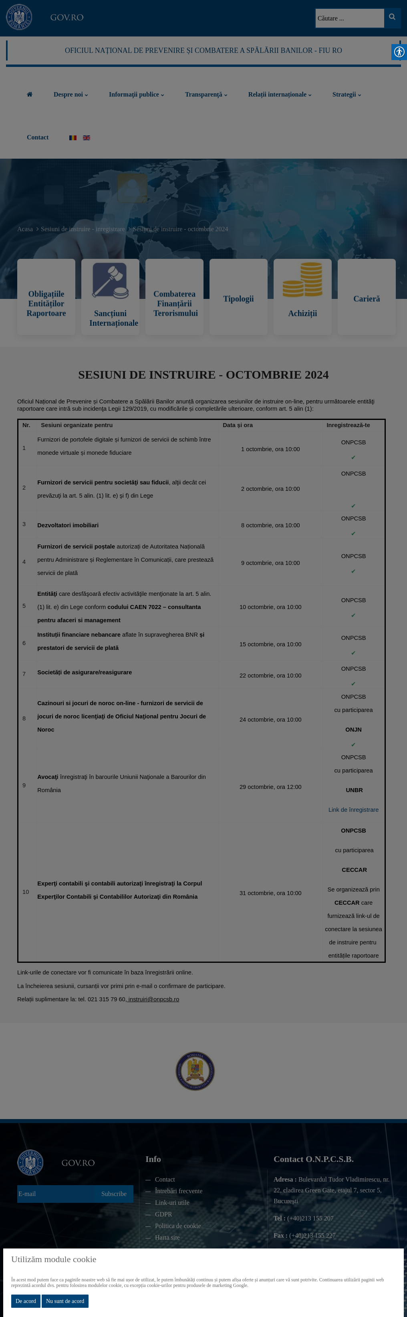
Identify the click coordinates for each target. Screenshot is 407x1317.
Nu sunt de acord (65, 1301)
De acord (26, 1301)
